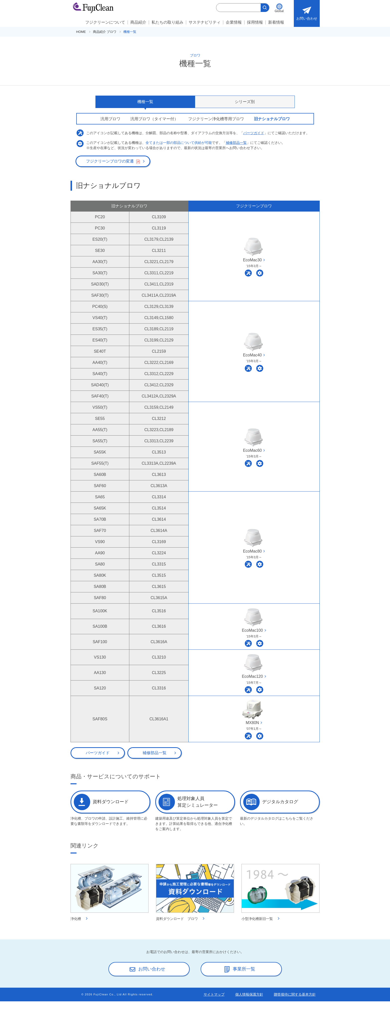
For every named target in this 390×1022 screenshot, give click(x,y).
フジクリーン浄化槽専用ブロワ (216, 119)
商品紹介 (138, 22)
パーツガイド (253, 133)
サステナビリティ (205, 22)
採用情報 (255, 22)
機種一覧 (145, 102)
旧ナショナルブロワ (272, 119)
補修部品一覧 (236, 143)
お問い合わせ (306, 12)
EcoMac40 (252, 355)
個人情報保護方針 (249, 994)
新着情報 (276, 22)
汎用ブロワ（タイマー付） (154, 119)
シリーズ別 (245, 102)
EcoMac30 (252, 260)
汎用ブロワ (110, 119)
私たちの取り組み (167, 22)
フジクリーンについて (105, 22)
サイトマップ (214, 994)
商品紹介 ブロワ (105, 32)
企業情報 (234, 22)
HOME (81, 32)
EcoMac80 (252, 551)
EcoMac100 (252, 630)
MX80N (252, 723)
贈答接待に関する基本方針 (295, 994)
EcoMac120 (252, 676)
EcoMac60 (252, 450)
